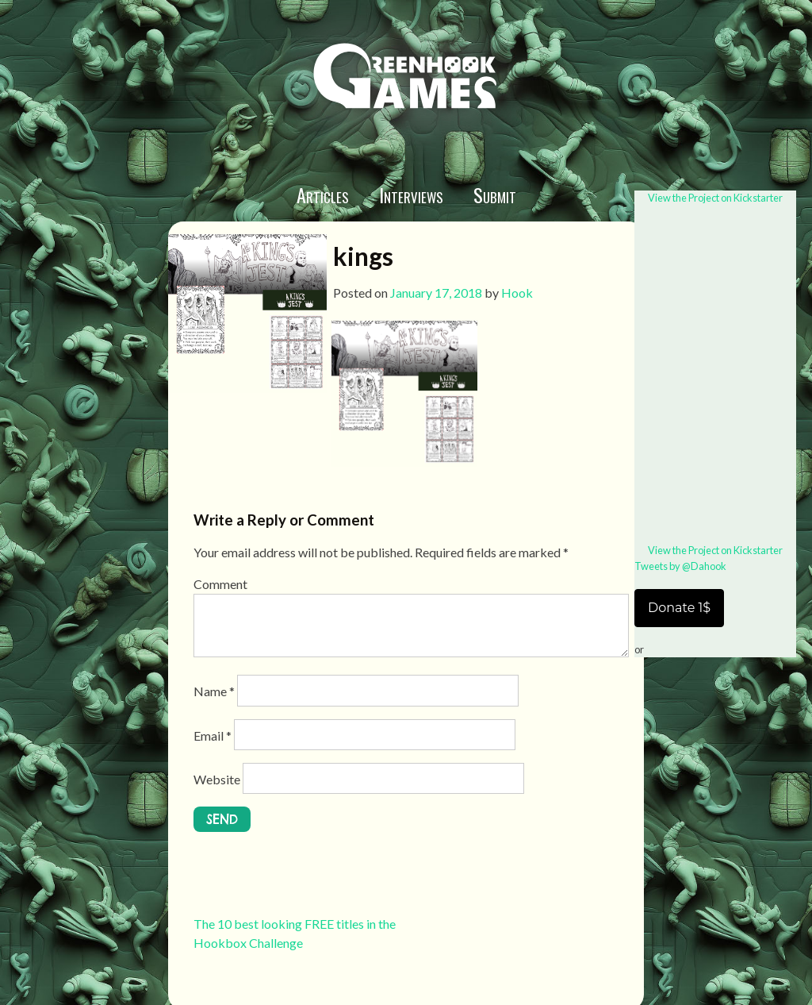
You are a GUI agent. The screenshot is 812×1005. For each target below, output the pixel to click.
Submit (494, 194)
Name (214, 691)
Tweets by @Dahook (680, 566)
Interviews (411, 194)
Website (216, 779)
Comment (220, 583)
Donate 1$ (679, 607)
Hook (517, 292)
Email (212, 735)
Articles (323, 194)
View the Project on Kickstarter (715, 197)
